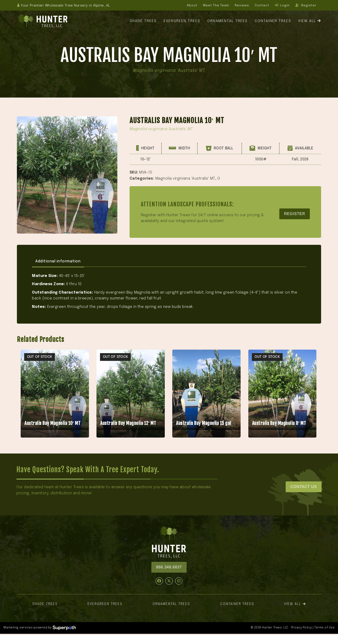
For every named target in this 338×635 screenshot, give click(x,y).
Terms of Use (324, 627)
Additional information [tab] (58, 261)
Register (294, 214)
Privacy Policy (301, 627)
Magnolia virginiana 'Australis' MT (185, 179)
